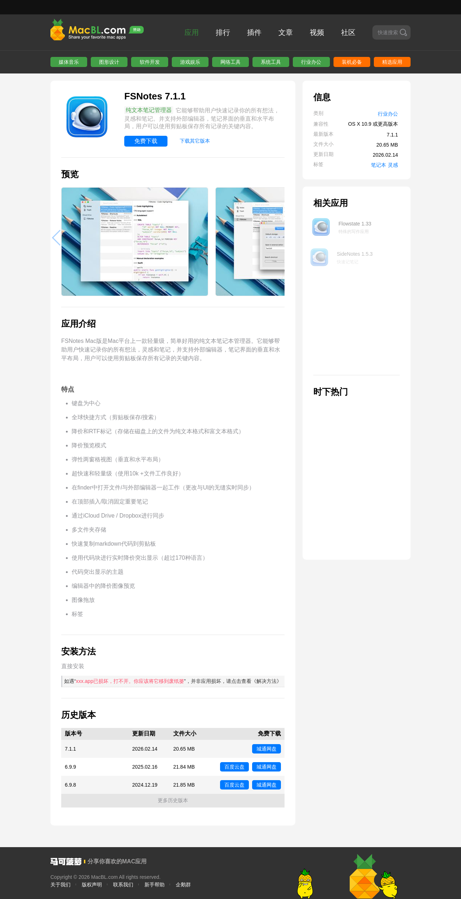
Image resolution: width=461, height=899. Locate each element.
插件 (254, 32)
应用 (191, 32)
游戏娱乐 (190, 62)
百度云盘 (234, 767)
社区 (348, 32)
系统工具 (271, 62)
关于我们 (60, 884)
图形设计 (109, 62)
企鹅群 (183, 884)
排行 (223, 32)
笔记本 (378, 165)
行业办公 (311, 62)
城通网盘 (266, 749)
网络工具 (230, 62)
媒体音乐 (69, 62)
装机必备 (352, 62)
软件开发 (150, 62)
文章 (285, 32)
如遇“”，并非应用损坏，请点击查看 (173, 681)
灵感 (393, 165)
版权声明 (92, 884)
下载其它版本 (195, 141)
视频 (317, 32)
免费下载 (145, 141)
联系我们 (123, 884)
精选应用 (392, 62)
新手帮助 (154, 884)
